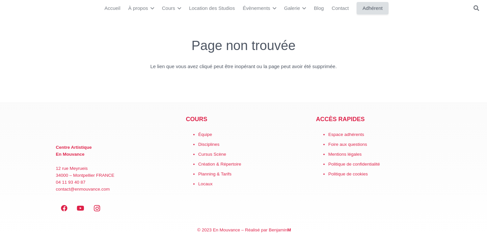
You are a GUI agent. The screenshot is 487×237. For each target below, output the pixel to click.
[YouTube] (80, 208)
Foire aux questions (347, 144)
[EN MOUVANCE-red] (113, 125)
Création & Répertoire (219, 164)
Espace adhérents (346, 134)
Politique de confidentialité (354, 164)
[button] (151, 8)
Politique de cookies (348, 173)
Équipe (205, 134)
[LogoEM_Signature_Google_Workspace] (13, 8)
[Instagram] (97, 208)
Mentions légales (345, 154)
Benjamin (280, 229)
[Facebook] (64, 208)
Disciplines (209, 144)
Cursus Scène (212, 154)
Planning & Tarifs (214, 173)
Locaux (205, 183)
